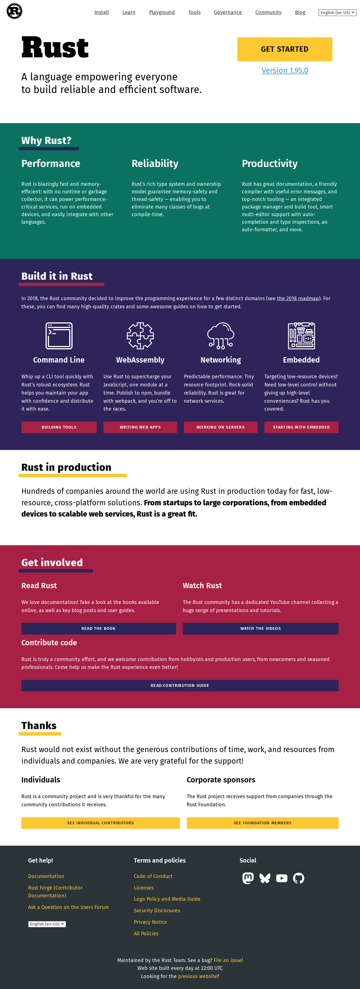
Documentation (46, 876)
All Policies (146, 934)
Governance (228, 12)
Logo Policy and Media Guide (167, 899)
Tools (194, 12)
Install (101, 12)
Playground (162, 12)
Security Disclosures (157, 910)
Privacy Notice (150, 922)
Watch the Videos (260, 628)
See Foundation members (263, 823)
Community (268, 12)
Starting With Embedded (301, 427)
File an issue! (228, 960)
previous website (197, 976)
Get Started (285, 49)
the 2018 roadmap (298, 298)
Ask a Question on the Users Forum (68, 907)
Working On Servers (221, 427)
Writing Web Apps (140, 427)
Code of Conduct (153, 876)
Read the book (99, 628)
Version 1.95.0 (285, 70)
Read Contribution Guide (180, 685)
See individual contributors (100, 823)
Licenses (144, 888)
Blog (300, 12)
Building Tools (59, 427)
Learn (129, 12)
